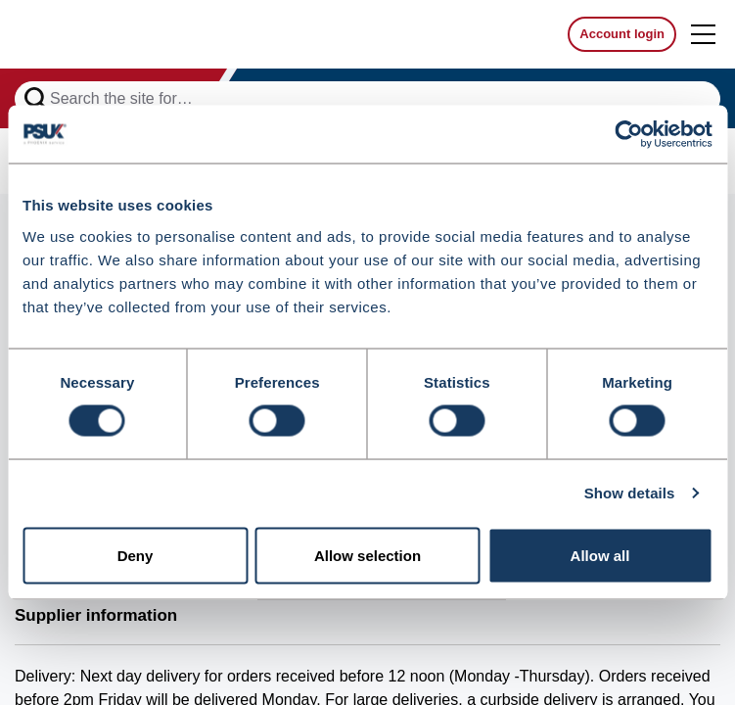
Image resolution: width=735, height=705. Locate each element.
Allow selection (367, 555)
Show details (629, 493)
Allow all (600, 555)
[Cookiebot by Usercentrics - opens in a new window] (626, 134)
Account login (622, 33)
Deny (135, 555)
